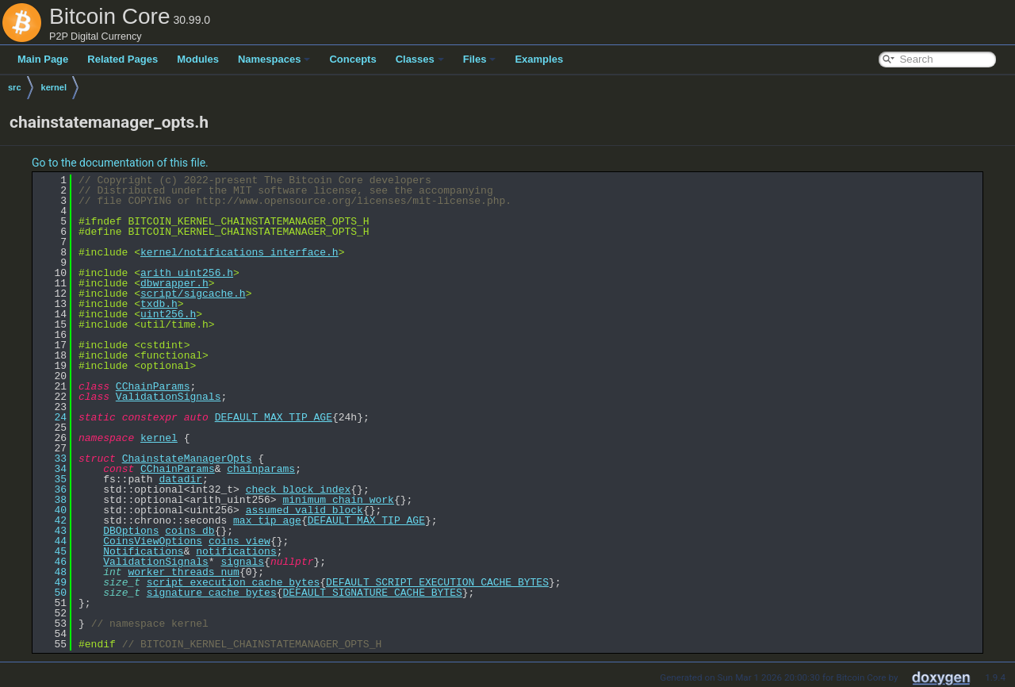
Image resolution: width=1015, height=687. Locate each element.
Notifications (143, 551)
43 (51, 531)
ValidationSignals (168, 397)
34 (51, 469)
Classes (420, 59)
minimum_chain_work (337, 500)
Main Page (42, 59)
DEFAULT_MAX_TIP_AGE (273, 417)
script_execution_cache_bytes (233, 582)
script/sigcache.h (193, 293)
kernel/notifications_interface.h (239, 252)
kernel (54, 87)
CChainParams (153, 386)
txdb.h (159, 304)
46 (51, 562)
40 (51, 510)
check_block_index (298, 489)
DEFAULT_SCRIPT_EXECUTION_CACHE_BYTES (437, 582)
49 (51, 582)
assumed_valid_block (304, 510)
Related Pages (122, 59)
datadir (180, 479)
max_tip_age (267, 520)
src (14, 87)
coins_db (189, 531)
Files (479, 59)
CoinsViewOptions (152, 541)
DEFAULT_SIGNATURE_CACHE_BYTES (372, 592)
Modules (198, 59)
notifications (236, 551)
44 (51, 541)
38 (51, 500)
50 (51, 592)
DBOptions (131, 531)
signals (242, 562)
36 (51, 489)
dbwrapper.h (174, 283)
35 (51, 479)
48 (51, 572)
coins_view (239, 541)
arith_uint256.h (186, 273)
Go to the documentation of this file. (120, 162)
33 (51, 458)
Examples (539, 59)
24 (51, 417)
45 (51, 551)
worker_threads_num (183, 572)
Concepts (352, 59)
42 (51, 520)
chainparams (261, 469)
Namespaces (274, 59)
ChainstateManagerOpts (187, 458)
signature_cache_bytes (212, 592)
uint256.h (168, 314)
